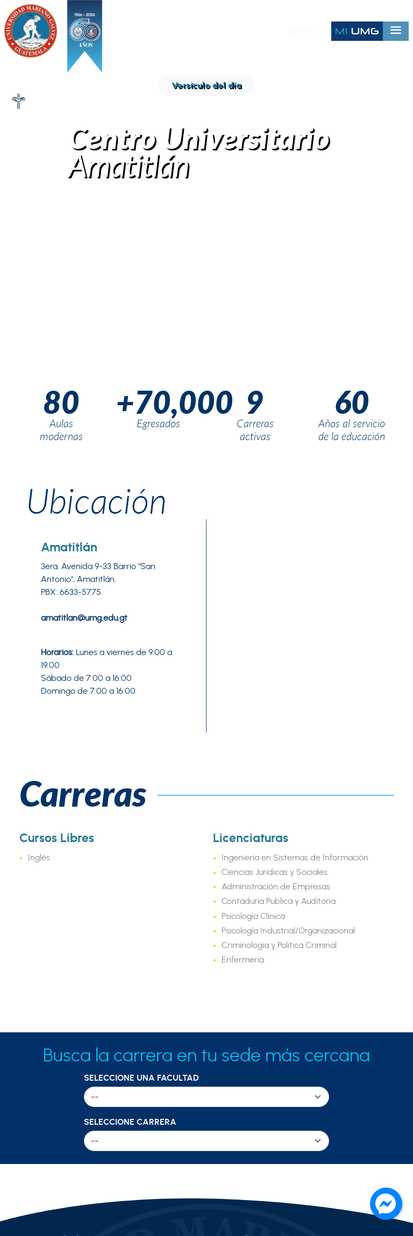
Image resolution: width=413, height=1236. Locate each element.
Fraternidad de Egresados (74, 920)
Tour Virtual (42, 949)
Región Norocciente (60, 1091)
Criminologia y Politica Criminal (279, 545)
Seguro (237, 1076)
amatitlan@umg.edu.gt (84, 218)
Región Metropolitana (64, 1004)
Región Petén (46, 1105)
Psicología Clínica (253, 516)
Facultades (244, 862)
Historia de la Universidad (72, 906)
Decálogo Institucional (65, 877)
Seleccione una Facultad (141, 678)
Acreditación (45, 891)
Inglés (39, 458)
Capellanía (244, 1047)
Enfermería (243, 560)
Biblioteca (242, 1018)
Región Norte (46, 1018)
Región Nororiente (56, 1033)
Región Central (50, 1062)
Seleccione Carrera (130, 722)
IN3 (228, 955)
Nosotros (37, 862)
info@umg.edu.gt (338, 1148)
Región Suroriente (56, 1047)
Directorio (39, 935)
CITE (232, 926)
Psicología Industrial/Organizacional (288, 531)
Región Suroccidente (62, 1076)
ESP (295, 31)
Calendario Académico (269, 1004)
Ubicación (96, 100)
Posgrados (243, 877)
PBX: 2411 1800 (207, 1148)
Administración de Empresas (276, 487)
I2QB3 (234, 940)
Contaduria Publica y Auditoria (279, 501)
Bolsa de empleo (256, 1062)
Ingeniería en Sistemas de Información (295, 458)
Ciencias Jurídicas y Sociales (274, 472)
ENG (314, 31)
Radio (233, 1033)
